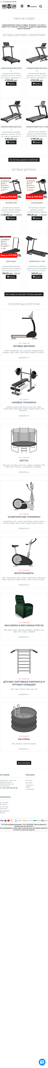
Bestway (19, 744)
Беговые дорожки (24, 346)
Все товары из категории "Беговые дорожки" (24, 294)
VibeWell (31, 632)
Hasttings (37, 465)
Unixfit (6, 351)
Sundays (6, 352)
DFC (21, 351)
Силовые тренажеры (24, 402)
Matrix (12, 523)
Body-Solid (18, 407)
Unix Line (22, 465)
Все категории (24, 763)
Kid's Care (30, 689)
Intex (13, 744)
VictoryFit (27, 351)
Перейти (24, 358)
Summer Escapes (29, 744)
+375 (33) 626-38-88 (4, 807)
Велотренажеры (24, 573)
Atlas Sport (18, 409)
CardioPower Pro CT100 (37, 126)
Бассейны (24, 739)
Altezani (33, 352)
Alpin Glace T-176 (37, 261)
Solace (24, 632)
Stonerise (22, 411)
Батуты (24, 460)
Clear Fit (30, 580)
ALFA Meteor (11, 202)
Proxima (40, 352)
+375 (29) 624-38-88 (4, 803)
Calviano (30, 465)
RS (36, 689)
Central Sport (8, 409)
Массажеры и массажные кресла (24, 625)
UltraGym (9, 407)
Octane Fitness (39, 521)
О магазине (30, 789)
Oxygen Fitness (37, 351)
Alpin (12, 352)
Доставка (29, 783)
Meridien (29, 630)
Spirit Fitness (24, 352)
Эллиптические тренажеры (24, 516)
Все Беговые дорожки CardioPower (24, 160)
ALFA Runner (37, 202)
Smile (7, 467)
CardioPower (14, 351)
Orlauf (16, 352)
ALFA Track (11, 261)
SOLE (22, 523)
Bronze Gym (27, 407)
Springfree (37, 467)
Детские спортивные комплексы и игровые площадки (24, 683)
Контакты (29, 780)
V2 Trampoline (27, 467)
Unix (42, 630)
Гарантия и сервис (30, 786)
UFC (42, 409)
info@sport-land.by (5, 812)
